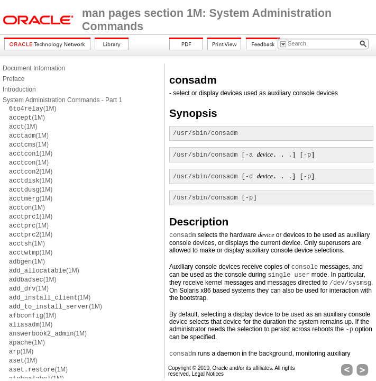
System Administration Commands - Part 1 (62, 100)
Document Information (34, 68)
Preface (13, 79)
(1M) (32, 108)
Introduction (19, 89)
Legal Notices (207, 374)
